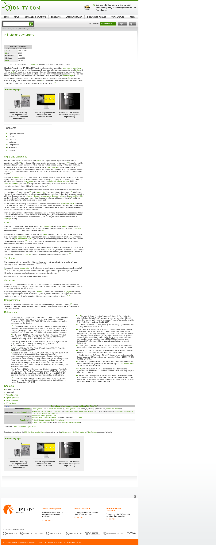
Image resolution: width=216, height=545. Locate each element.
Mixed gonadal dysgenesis (71, 422)
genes (45, 234)
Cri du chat (57, 411)
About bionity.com (51, 508)
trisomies (27, 409)
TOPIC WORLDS (117, 17)
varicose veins (45, 196)
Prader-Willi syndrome (87, 411)
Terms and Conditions (55, 542)
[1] (69, 77)
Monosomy (36, 415)
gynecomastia (52, 167)
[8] (28, 183)
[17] (68, 295)
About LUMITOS (82, 508)
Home (4, 29)
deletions (28, 412)
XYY (80, 417)
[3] (55, 82)
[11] (71, 191)
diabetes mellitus (58, 196)
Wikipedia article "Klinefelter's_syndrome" (74, 432)
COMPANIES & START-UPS (35, 17)
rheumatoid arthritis (75, 196)
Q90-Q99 (89, 406)
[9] (17, 191)
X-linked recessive (67, 204)
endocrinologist (68, 76)
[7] (10, 173)
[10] (30, 191)
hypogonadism (17, 177)
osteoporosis (39, 192)
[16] (5, 270)
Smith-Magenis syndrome (124, 411)
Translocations (26, 420)
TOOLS (132, 17)
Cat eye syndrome (112, 409)
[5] (68, 162)
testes (77, 70)
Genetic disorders (19, 427)
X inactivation (21, 237)
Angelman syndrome (71, 411)
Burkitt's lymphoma (57, 420)
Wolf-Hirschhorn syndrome (41, 411)
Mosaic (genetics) (12, 395)
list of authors (92, 432)
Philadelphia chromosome (41, 420)
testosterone (28, 181)
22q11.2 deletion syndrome (45, 413)
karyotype (7, 219)
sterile (39, 160)
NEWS (16, 17)
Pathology (55, 406)
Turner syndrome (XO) (48, 415)
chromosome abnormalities (73, 406)
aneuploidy (77, 68)
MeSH (7, 60)
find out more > (47, 521)
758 (95, 406)
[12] (71, 236)
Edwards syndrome (54, 409)
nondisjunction (46, 226)
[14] (47, 249)
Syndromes (31, 427)
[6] (76, 167)
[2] (42, 80)
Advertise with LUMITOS (113, 509)
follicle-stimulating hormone (59, 181)
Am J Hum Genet (127, 364)
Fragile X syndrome (39, 422)
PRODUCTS (55, 17)
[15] (70, 253)
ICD (6, 50)
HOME (6, 17)
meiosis (64, 226)
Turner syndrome (12, 400)
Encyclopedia (12, 29)
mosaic (39, 292)
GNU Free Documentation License (34, 432)
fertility (13, 72)
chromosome (67, 68)
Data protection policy (74, 542)
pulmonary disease (33, 196)
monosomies (18, 412)
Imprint (41, 542)
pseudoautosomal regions (23, 239)
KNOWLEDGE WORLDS (96, 17)
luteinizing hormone (11, 184)
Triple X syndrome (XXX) (47, 417)
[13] (26, 240)
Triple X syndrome (12, 398)
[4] (20, 162)
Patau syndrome (70, 409)
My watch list (93, 24)
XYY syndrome (32, 65)
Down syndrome (37, 409)
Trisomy (34, 417)
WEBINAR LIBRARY (74, 17)
